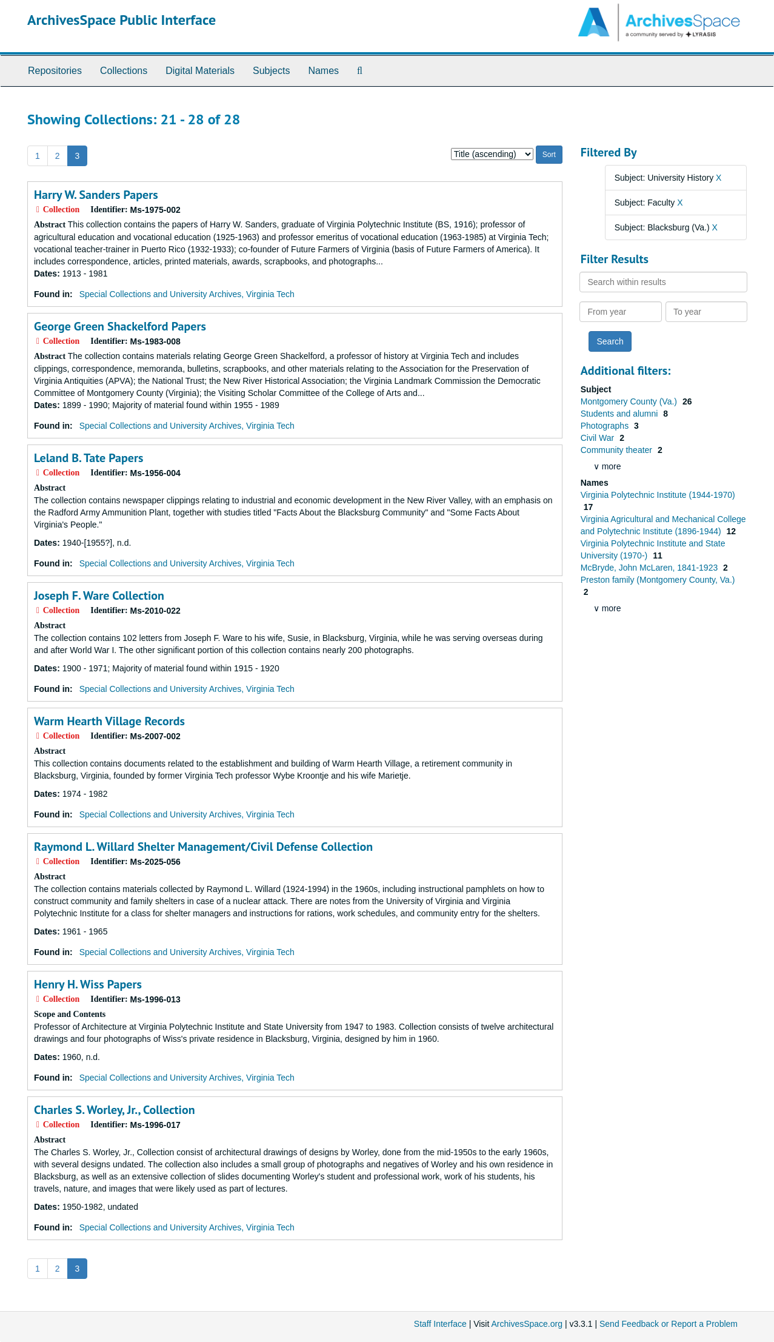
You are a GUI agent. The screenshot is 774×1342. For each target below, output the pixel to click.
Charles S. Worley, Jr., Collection (114, 1110)
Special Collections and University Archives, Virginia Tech (187, 294)
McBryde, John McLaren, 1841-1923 (650, 567)
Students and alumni (621, 413)
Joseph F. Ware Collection (99, 595)
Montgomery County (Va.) (630, 401)
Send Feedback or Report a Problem (668, 1324)
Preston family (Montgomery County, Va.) (658, 580)
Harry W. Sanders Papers (96, 195)
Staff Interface (440, 1324)
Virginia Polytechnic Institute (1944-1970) (658, 495)
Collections (123, 70)
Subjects (271, 70)
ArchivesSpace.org (526, 1324)
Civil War (598, 438)
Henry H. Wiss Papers (88, 984)
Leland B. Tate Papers (88, 458)
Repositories (55, 70)
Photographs (606, 426)
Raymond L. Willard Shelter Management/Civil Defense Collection (203, 846)
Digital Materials (200, 70)
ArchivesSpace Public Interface (121, 19)
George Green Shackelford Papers (120, 326)
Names (323, 70)
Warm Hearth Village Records (109, 721)
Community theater (618, 450)
